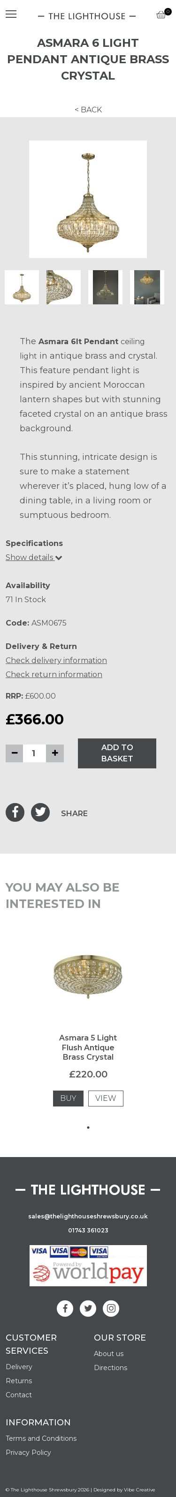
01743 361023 (88, 1230)
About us (108, 1354)
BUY (68, 1098)
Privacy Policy (28, 1452)
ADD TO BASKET (117, 753)
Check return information (54, 674)
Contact (19, 1395)
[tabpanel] (88, 1030)
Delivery (19, 1367)
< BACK (88, 109)
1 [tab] (88, 1127)
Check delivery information (56, 660)
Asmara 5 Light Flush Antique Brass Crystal (88, 1047)
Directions (110, 1368)
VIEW (105, 1098)
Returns (19, 1381)
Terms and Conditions (41, 1438)
